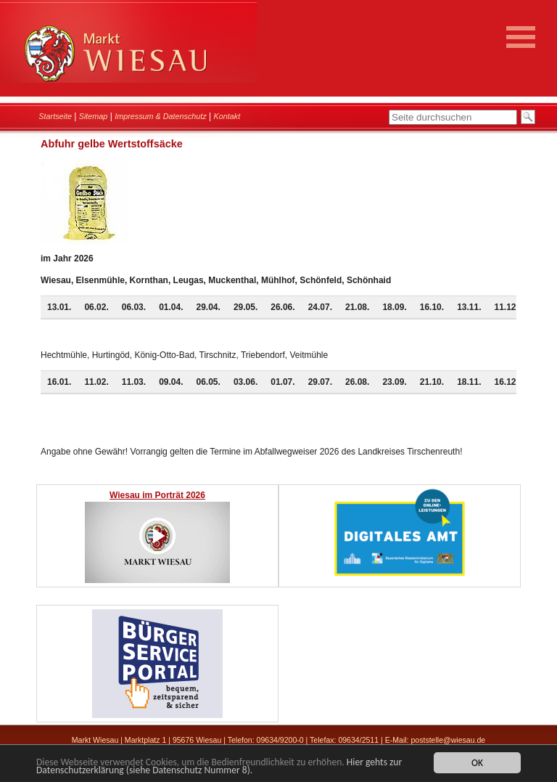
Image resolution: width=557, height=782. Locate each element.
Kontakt (227, 116)
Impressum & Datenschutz (161, 116)
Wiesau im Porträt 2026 (157, 495)
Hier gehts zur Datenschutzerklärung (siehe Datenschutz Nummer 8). (219, 767)
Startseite (55, 116)
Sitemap (93, 116)
